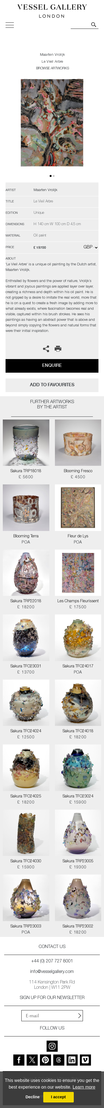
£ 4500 (78, 477)
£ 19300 (78, 868)
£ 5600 (26, 477)
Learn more (84, 1087)
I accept (58, 1097)
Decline (33, 1097)
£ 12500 (26, 737)
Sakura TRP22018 (26, 601)
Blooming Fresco (78, 471)
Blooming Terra (26, 536)
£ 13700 (26, 673)
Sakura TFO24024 (26, 731)
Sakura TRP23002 (78, 927)
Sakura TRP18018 (26, 471)
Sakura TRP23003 (26, 927)
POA (26, 543)
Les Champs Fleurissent (78, 601)
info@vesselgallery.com (52, 972)
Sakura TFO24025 (26, 797)
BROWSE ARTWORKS (52, 68)
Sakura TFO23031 (26, 667)
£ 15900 (78, 803)
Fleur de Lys (78, 536)
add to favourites (52, 384)
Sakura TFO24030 (26, 861)
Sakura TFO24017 (78, 667)
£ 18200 (26, 607)
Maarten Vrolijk (52, 55)
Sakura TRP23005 (78, 861)
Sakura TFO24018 (78, 731)
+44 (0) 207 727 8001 (52, 961)
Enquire (52, 365)
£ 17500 (78, 607)
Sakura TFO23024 (78, 797)
